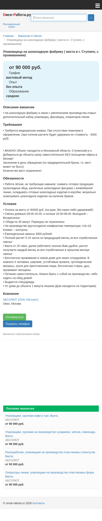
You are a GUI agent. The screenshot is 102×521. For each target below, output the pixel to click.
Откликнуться (14, 317)
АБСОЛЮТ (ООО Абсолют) (20, 299)
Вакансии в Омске (30, 36)
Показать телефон (18, 323)
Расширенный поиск (11, 25)
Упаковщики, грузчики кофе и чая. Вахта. (32, 415)
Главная (8, 36)
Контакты (38, 503)
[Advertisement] (51, 374)
